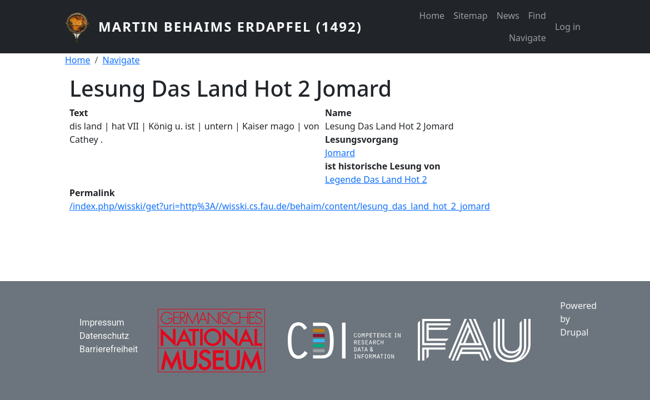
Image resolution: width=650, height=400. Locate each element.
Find (537, 15)
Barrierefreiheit (108, 349)
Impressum (101, 322)
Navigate (527, 38)
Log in (568, 27)
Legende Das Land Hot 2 (376, 179)
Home (432, 15)
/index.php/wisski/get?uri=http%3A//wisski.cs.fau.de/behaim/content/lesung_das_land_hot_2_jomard (279, 206)
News (508, 15)
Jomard (340, 153)
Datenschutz (104, 336)
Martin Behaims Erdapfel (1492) (230, 26)
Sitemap (470, 15)
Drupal (574, 332)
